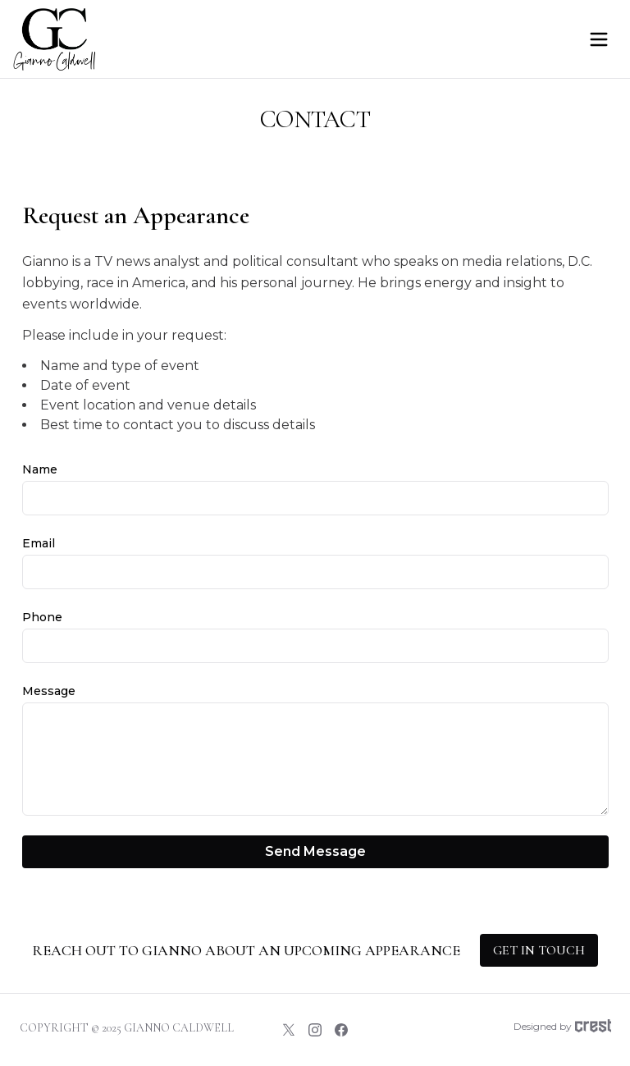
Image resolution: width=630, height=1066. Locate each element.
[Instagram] (315, 1030)
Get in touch (539, 950)
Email (38, 543)
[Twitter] (289, 1030)
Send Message (315, 851)
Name (39, 469)
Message (48, 691)
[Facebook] (341, 1030)
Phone (42, 617)
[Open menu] (599, 39)
